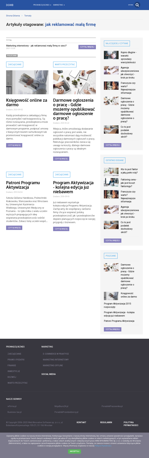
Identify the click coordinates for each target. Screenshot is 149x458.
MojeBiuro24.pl (61, 406)
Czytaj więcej (87, 47)
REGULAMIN (106, 422)
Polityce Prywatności (103, 446)
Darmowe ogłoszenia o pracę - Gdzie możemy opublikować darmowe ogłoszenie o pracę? (74, 109)
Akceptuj (74, 451)
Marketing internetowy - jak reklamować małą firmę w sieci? (36, 45)
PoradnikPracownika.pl (112, 406)
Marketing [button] (59, 5)
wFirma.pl (12, 406)
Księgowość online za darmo (26, 102)
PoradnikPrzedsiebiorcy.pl (66, 412)
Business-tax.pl (15, 412)
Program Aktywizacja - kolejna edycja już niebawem (73, 187)
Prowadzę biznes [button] (42, 5)
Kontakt (81, 422)
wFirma (130, 5)
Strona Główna (13, 16)
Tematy (27, 16)
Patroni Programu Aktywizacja (23, 185)
